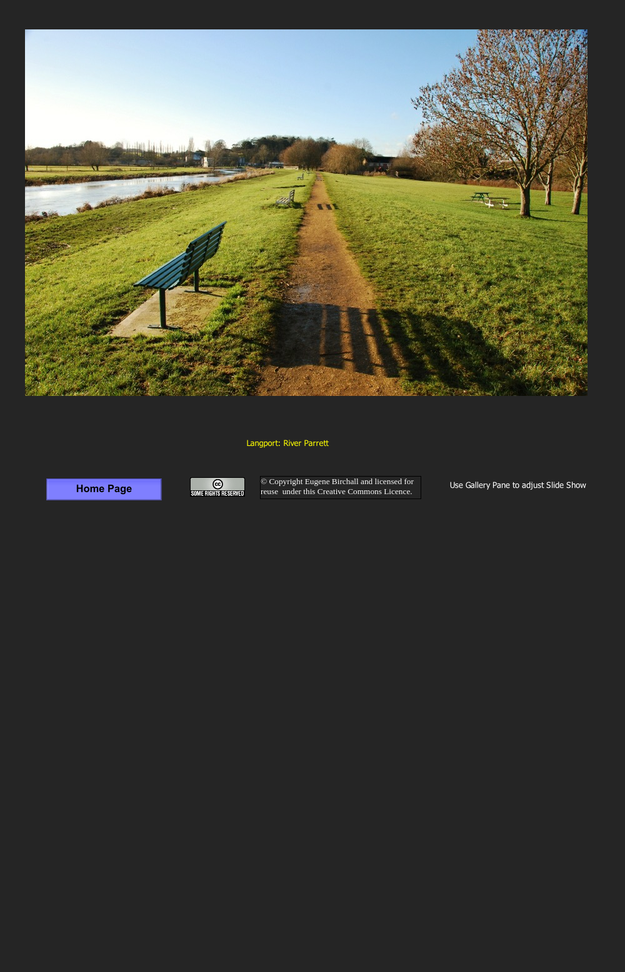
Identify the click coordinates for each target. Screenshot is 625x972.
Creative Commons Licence (364, 491)
